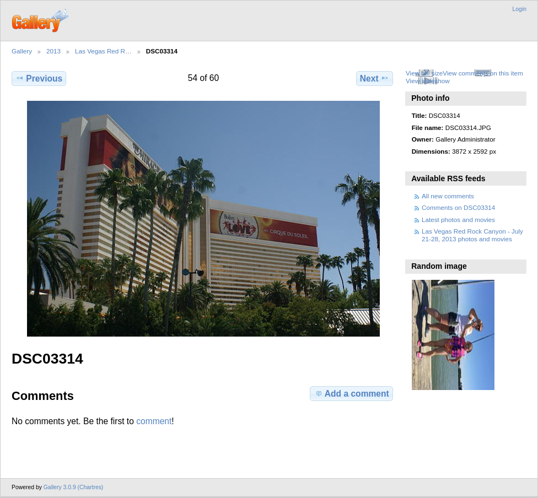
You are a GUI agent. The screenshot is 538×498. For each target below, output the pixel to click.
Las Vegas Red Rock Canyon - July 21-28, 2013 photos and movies (472, 235)
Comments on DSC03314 (458, 207)
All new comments (448, 195)
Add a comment (351, 393)
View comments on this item (483, 73)
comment (153, 421)
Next (374, 78)
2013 (53, 51)
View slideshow (428, 80)
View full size (424, 73)
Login (519, 9)
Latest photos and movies (458, 219)
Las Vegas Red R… (103, 51)
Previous (38, 78)
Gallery (22, 51)
